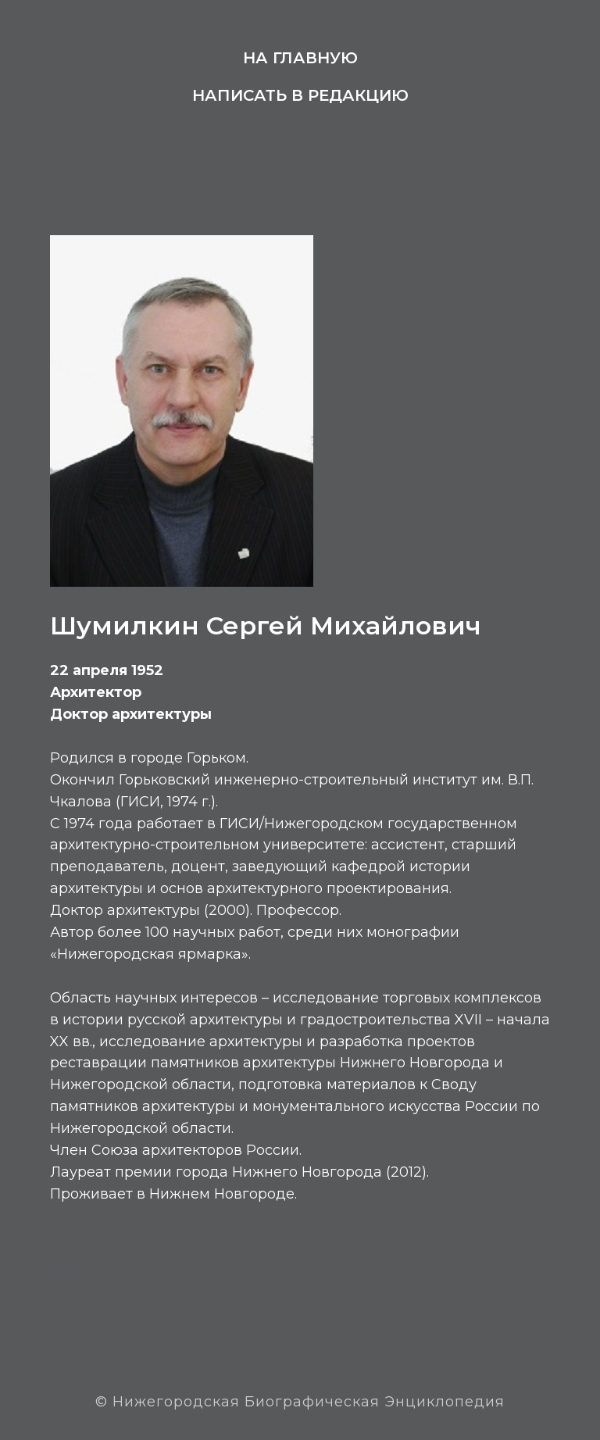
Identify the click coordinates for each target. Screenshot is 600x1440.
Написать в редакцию (300, 95)
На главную (300, 57)
